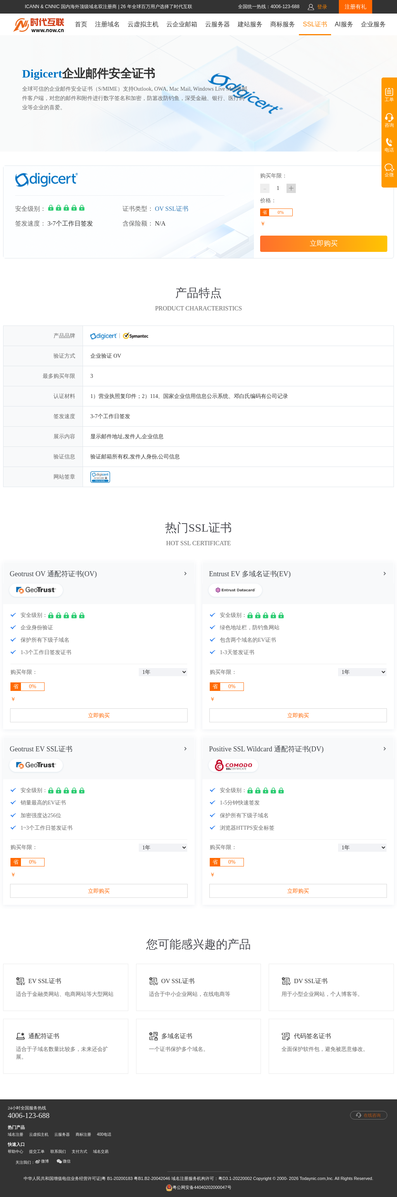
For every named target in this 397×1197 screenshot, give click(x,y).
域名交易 (101, 1151)
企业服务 (373, 24)
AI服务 (344, 24)
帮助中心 (15, 1151)
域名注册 (15, 1134)
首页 (81, 24)
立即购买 (324, 243)
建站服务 (250, 24)
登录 (322, 7)
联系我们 (58, 1151)
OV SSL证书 (171, 208)
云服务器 (217, 24)
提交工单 (37, 1151)
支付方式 (79, 1151)
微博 (42, 1161)
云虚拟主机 (143, 24)
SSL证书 (315, 24)
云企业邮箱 (181, 24)
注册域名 (107, 24)
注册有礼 (355, 6)
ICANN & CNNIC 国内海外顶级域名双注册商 (71, 6)
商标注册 (83, 1134)
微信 (64, 1161)
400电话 (104, 1134)
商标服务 (282, 24)
